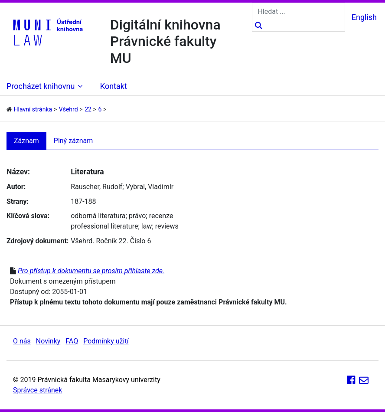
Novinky (48, 341)
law (146, 226)
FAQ (71, 341)
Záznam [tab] (26, 141)
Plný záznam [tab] (73, 141)
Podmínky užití (105, 341)
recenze (161, 216)
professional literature (104, 226)
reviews (167, 226)
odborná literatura (98, 216)
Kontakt (113, 86)
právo (137, 216)
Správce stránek (37, 390)
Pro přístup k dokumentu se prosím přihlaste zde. (91, 271)
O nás (22, 341)
